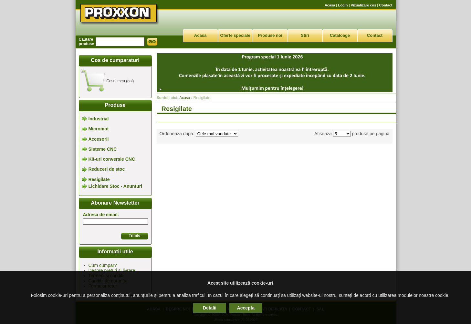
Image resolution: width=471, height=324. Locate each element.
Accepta (246, 307)
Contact (385, 5)
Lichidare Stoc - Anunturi (115, 186)
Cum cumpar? (103, 265)
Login (343, 5)
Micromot (98, 129)
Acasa (330, 5)
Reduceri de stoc (106, 169)
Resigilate (99, 179)
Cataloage (340, 35)
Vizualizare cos (363, 5)
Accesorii (98, 139)
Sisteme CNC (102, 149)
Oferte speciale (235, 35)
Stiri (305, 35)
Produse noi (270, 35)
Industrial (98, 118)
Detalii (209, 307)
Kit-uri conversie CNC (111, 159)
